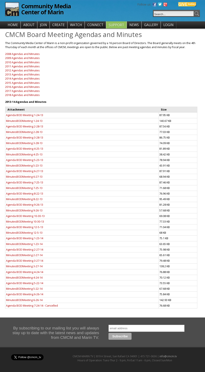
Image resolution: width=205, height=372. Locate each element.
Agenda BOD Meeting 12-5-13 (24, 227)
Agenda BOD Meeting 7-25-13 (24, 182)
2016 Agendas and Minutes (22, 87)
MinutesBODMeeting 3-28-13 (24, 143)
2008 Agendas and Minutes (22, 54)
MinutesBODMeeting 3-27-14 (24, 266)
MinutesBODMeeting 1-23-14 (24, 244)
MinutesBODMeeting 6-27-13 (24, 177)
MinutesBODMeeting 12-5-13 (24, 233)
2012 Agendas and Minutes (22, 70)
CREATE (58, 25)
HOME (13, 25)
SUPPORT (116, 25)
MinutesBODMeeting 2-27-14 (24, 255)
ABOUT (29, 25)
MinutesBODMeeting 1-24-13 (24, 121)
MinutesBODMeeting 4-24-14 (24, 277)
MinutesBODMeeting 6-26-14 (24, 300)
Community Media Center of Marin (46, 9)
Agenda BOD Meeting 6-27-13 (24, 171)
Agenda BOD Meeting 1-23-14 (24, 238)
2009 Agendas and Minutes (22, 58)
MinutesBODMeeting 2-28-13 (24, 132)
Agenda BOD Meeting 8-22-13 (24, 193)
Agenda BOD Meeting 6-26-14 (24, 294)
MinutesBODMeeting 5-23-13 (24, 165)
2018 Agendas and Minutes (22, 95)
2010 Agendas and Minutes (22, 62)
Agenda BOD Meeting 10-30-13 (25, 216)
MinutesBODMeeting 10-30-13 (25, 221)
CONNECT (95, 25)
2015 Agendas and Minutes (22, 83)
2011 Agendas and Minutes (22, 66)
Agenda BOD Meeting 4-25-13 (24, 149)
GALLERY (151, 25)
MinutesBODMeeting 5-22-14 (24, 289)
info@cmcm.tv (168, 356)
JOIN (43, 25)
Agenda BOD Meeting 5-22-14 (24, 283)
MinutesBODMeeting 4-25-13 (24, 154)
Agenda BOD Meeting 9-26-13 (24, 205)
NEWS (134, 25)
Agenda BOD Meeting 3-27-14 (24, 261)
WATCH (76, 25)
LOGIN (168, 25)
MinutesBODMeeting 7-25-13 (24, 188)
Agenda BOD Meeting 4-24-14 (24, 272)
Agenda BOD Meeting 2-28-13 (24, 126)
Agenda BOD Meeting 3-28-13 (24, 137)
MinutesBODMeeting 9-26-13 (24, 210)
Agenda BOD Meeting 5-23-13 (24, 160)
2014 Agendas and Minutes (22, 78)
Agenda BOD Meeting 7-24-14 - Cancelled (32, 305)
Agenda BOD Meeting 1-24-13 (24, 115)
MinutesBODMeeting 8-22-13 (24, 199)
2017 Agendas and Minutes (22, 91)
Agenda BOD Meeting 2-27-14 (24, 249)
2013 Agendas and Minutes (22, 74)
